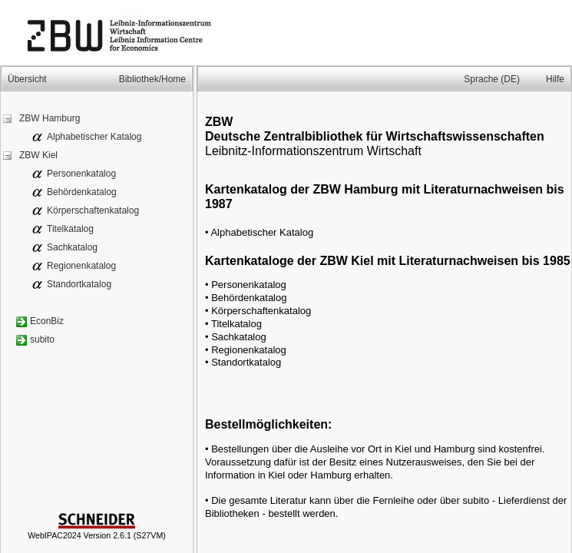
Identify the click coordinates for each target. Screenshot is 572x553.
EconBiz (47, 321)
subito (42, 339)
